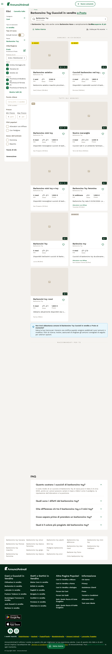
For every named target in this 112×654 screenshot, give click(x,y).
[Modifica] (24, 114)
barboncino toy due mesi (74, 547)
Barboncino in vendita (13, 586)
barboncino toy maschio (12, 549)
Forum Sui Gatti (62, 595)
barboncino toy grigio (34, 550)
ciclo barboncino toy (75, 556)
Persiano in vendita (38, 602)
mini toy (50, 544)
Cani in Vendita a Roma (65, 584)
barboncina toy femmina (12, 555)
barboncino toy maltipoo (93, 547)
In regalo (11, 37)
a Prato (81, 12)
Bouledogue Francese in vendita (14, 599)
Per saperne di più (98, 24)
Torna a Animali (13, 16)
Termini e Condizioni (90, 595)
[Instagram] (16, 631)
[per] (23, 181)
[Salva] (63, 73)
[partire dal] (12, 181)
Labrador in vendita (12, 590)
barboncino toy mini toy (95, 541)
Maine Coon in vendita (39, 582)
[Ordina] (97, 29)
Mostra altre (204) (17, 105)
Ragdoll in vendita (37, 590)
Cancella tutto (19, 11)
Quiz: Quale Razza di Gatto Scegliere (67, 606)
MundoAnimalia (58, 636)
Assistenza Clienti (89, 587)
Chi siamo (86, 580)
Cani (8, 21)
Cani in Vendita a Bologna (66, 587)
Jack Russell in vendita (14, 604)
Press (84, 591)
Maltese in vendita (12, 608)
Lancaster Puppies (88, 636)
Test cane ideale (88, 603)
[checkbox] (7, 65)
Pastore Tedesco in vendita (15, 594)
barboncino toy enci (54, 554)
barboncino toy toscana (15, 540)
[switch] (21, 50)
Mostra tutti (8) (15, 156)
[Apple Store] (13, 624)
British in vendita (37, 586)
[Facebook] (10, 631)
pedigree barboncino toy (55, 549)
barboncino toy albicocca (73, 541)
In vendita (12, 31)
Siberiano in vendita (38, 606)
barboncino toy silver (34, 540)
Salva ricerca (39, 29)
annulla (22, 55)
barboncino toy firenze (15, 544)
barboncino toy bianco (35, 554)
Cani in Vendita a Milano (65, 580)
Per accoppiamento (16, 42)
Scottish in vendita (37, 598)
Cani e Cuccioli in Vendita (14, 577)
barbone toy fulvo (74, 552)
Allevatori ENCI (88, 599)
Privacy (85, 584)
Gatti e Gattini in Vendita (39, 577)
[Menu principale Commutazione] (2, 4)
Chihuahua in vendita (13, 582)
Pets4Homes (24, 636)
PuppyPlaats (45, 636)
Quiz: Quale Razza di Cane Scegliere (66, 600)
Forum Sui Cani (62, 591)
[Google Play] (13, 617)
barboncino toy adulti (55, 540)
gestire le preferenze (95, 645)
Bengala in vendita (37, 594)
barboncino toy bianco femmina (35, 545)
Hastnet (34, 636)
